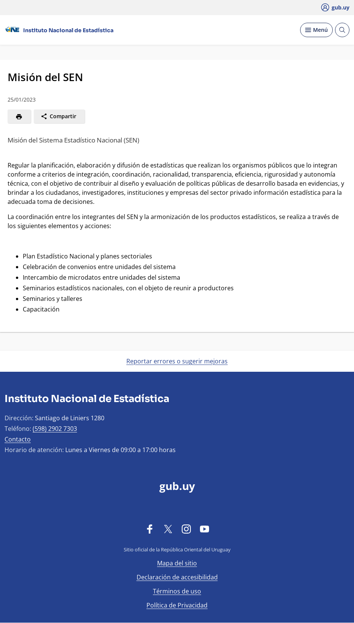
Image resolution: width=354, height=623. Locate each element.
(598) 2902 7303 (55, 428)
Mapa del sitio (177, 563)
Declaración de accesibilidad (177, 577)
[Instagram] (186, 528)
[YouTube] (204, 528)
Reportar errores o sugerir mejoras (177, 361)
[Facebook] (149, 528)
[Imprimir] (19, 116)
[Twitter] (168, 528)
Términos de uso (177, 591)
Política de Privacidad (177, 605)
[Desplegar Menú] (316, 30)
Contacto (18, 439)
